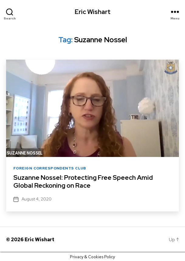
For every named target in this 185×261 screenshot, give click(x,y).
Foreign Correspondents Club (49, 168)
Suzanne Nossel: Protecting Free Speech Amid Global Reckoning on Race (83, 181)
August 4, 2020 (37, 199)
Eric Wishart (93, 12)
